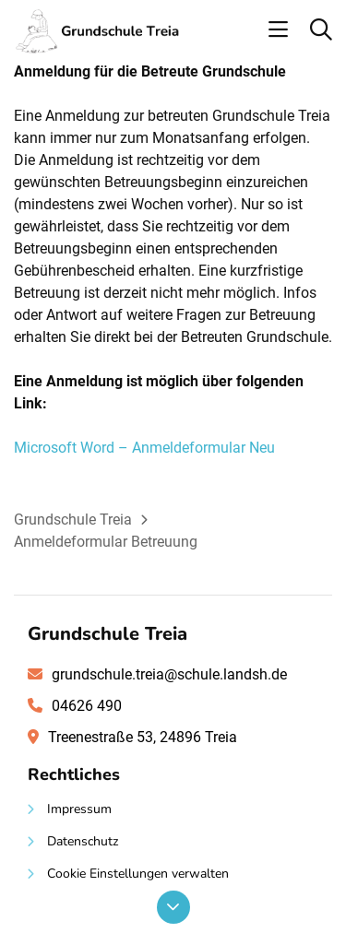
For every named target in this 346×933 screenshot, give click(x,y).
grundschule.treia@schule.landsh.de (169, 674)
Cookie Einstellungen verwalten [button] (138, 873)
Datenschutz (82, 841)
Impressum (79, 809)
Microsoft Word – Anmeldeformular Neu (144, 447)
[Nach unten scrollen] (173, 907)
